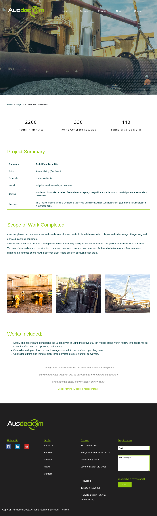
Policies (65, 509)
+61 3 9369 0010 (89, 445)
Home (10, 104)
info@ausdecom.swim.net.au (95, 452)
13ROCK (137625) (90, 488)
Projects (20, 104)
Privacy (55, 509)
